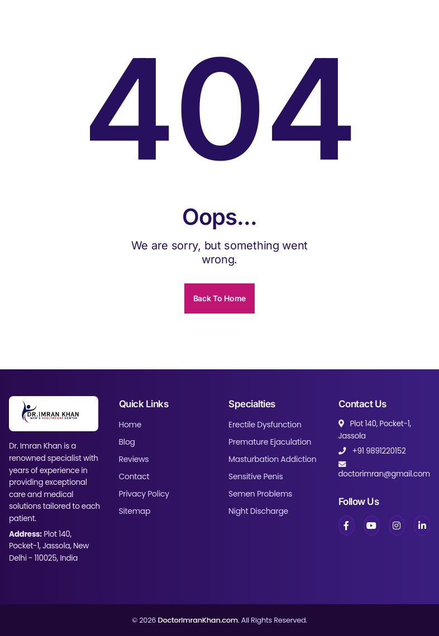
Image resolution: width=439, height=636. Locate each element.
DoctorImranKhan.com (198, 620)
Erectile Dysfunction (265, 424)
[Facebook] (346, 525)
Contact (134, 476)
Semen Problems (260, 493)
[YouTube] (372, 525)
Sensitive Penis (255, 476)
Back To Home (219, 298)
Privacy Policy (144, 493)
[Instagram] (397, 525)
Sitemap (135, 511)
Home (130, 424)
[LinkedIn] (422, 525)
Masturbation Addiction (272, 459)
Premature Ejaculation (269, 441)
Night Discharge (258, 511)
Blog (127, 441)
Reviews (134, 459)
